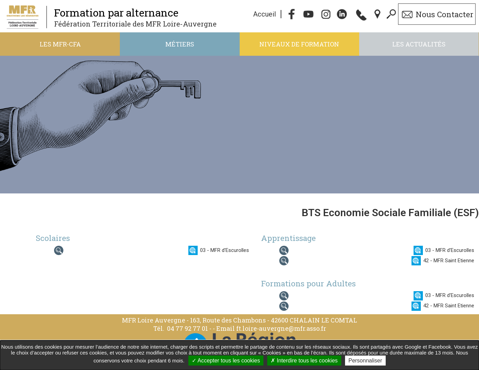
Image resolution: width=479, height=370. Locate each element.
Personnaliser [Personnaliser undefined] (365, 360)
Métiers (179, 44)
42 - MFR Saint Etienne (448, 260)
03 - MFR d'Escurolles (224, 250)
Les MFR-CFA (60, 44)
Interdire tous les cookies (304, 360)
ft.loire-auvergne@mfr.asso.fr (281, 328)
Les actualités (419, 44)
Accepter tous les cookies (226, 360)
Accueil (264, 14)
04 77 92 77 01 (188, 328)
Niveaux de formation (299, 44)
